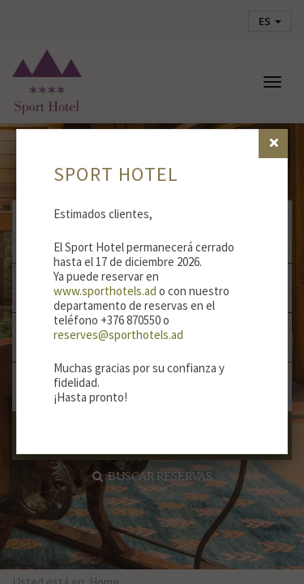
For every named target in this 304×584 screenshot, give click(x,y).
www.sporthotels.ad (105, 290)
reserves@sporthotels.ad (118, 334)
